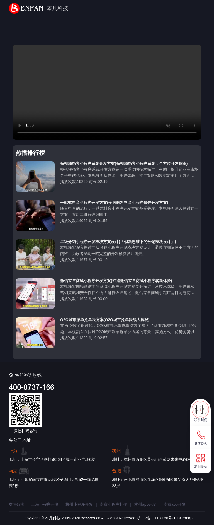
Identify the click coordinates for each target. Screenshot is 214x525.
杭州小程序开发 (79, 504)
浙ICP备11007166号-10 (157, 518)
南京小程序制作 (113, 504)
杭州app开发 (145, 504)
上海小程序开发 (45, 504)
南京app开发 (175, 504)
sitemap (186, 518)
